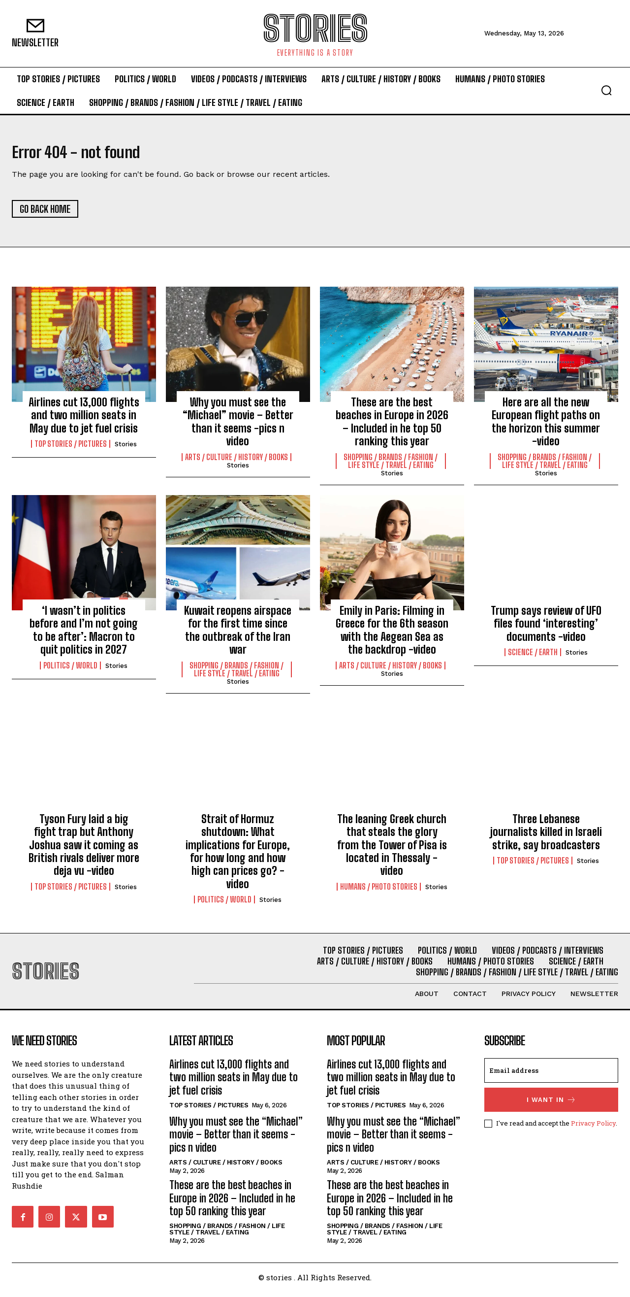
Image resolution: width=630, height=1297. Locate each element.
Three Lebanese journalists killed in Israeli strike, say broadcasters (546, 837)
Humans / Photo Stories (378, 892)
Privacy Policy (593, 1128)
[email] (551, 1076)
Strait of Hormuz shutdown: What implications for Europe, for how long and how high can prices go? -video (238, 857)
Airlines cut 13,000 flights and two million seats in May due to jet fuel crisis (84, 420)
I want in (551, 1105)
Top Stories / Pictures (70, 449)
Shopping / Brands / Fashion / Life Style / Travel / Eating (391, 466)
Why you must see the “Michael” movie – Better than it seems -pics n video (238, 427)
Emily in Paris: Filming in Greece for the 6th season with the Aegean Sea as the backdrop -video (392, 635)
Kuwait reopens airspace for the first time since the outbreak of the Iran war (237, 635)
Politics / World (70, 670)
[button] (606, 90)
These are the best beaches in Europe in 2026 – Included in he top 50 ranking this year (392, 427)
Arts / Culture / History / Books (236, 462)
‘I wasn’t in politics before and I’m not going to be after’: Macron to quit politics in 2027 (84, 635)
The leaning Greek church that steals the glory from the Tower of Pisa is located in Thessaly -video (392, 850)
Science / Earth (533, 658)
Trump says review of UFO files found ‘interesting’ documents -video (546, 629)
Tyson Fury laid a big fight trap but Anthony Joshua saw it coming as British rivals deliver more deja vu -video (84, 850)
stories (126, 449)
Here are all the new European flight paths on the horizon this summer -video (546, 427)
